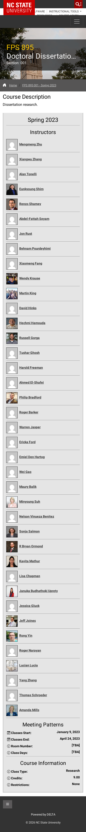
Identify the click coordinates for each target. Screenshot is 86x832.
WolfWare (37, 11)
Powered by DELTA (43, 814)
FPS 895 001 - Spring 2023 (39, 85)
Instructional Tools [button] (64, 11)
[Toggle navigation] (76, 21)
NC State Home (21, 4)
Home (13, 85)
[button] (43, 144)
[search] (78, 4)
